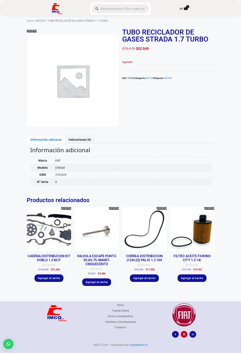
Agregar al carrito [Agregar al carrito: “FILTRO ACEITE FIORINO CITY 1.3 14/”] (192, 278)
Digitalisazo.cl (139, 344)
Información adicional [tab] (45, 140)
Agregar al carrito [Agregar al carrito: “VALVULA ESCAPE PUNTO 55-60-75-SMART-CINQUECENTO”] (97, 282)
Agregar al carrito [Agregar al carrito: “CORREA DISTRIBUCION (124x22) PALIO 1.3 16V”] (144, 278)
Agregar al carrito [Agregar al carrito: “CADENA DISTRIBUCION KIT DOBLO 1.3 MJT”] (49, 278)
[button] (8, 344)
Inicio (30, 21)
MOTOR (40, 21)
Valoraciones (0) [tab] (79, 140)
